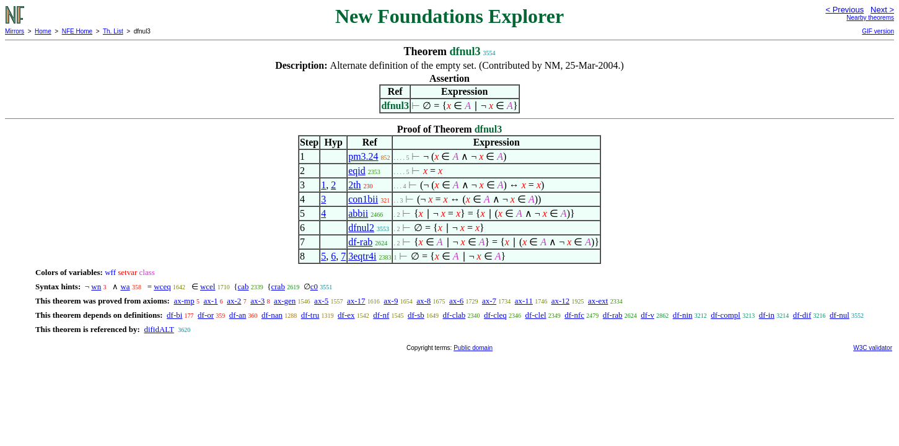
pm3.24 (363, 156)
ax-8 (423, 300)
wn (96, 286)
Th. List (113, 31)
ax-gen (285, 300)
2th (354, 185)
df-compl (725, 315)
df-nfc (574, 315)
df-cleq (495, 315)
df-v (647, 315)
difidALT (158, 329)
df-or (206, 315)
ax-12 (560, 300)
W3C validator (872, 347)
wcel (208, 286)
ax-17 (356, 300)
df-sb (416, 315)
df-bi (174, 315)
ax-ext (598, 300)
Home (43, 31)
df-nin (683, 315)
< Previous (844, 9)
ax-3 (257, 300)
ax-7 (489, 300)
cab (242, 286)
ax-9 (391, 300)
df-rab (360, 242)
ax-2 (234, 300)
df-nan (272, 315)
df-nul (839, 315)
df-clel (535, 315)
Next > (882, 9)
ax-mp (183, 300)
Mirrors (14, 31)
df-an (237, 315)
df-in (766, 315)
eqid (357, 170)
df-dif (802, 315)
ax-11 (524, 300)
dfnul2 (361, 227)
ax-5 (321, 300)
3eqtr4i (362, 256)
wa (124, 286)
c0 (314, 286)
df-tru (310, 315)
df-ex (346, 315)
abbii (358, 213)
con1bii (363, 199)
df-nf (381, 315)
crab (278, 286)
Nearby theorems (870, 17)
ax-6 (456, 300)
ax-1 (210, 300)
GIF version (878, 31)
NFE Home (77, 31)
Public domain (473, 347)
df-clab (453, 315)
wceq (162, 286)
